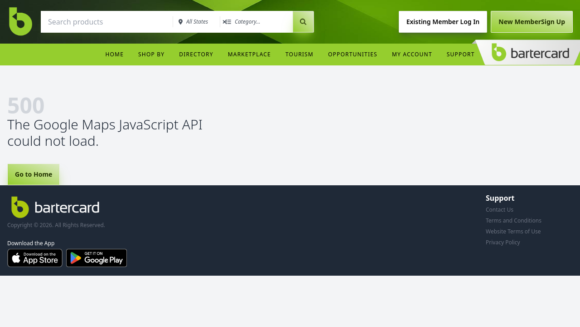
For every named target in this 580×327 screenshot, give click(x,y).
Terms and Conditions (513, 220)
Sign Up (531, 21)
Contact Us (499, 209)
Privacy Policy (503, 242)
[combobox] (106, 22)
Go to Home (33, 174)
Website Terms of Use (513, 231)
